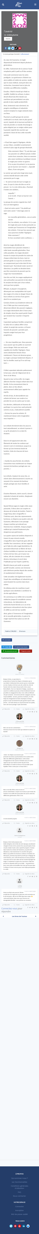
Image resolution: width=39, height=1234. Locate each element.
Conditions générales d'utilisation (19, 1187)
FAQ (19, 1192)
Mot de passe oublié (19, 1214)
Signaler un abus (25, 651)
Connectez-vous (9, 908)
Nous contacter (19, 1196)
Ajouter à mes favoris (21, 647)
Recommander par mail (10, 651)
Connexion (19, 1206)
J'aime (7, 647)
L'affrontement (24, 54)
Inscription (19, 1210)
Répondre (6, 709)
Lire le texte (7, 640)
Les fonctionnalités (19, 1182)
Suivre (8, 38)
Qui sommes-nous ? (19, 1178)
